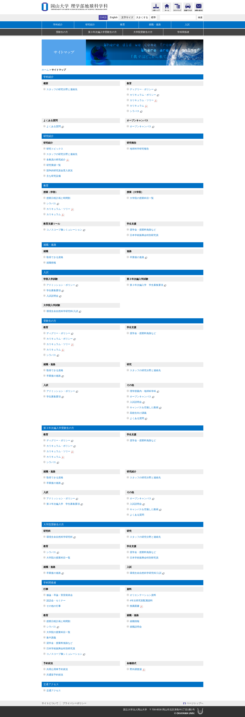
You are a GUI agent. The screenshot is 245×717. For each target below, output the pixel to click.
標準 (153, 17)
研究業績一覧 (53, 165)
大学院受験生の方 (142, 32)
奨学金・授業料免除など (143, 229)
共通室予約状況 (54, 674)
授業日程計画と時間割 (58, 198)
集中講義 (51, 637)
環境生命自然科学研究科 (61, 537)
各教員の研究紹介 (57, 160)
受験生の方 (62, 32)
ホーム (45, 70)
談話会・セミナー (56, 600)
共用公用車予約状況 (57, 669)
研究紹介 (90, 24)
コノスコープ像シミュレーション (66, 230)
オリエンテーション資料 (143, 595)
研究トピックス (54, 148)
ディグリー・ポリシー (143, 89)
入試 (187, 24)
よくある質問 (55, 126)
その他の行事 (53, 606)
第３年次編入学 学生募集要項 (148, 285)
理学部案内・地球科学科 (145, 391)
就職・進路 (155, 24)
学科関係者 (183, 32)
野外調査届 (137, 669)
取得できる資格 (54, 257)
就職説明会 (136, 626)
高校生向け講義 (138, 413)
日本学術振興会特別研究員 (144, 235)
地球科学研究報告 (139, 148)
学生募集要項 (55, 290)
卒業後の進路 (139, 257)
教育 (122, 24)
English (114, 17)
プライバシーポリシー (74, 703)
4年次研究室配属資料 (141, 600)
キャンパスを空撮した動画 (146, 407)
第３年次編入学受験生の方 (102, 32)
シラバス (136, 111)
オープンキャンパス (142, 126)
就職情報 (51, 262)
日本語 (103, 17)
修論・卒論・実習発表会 (59, 595)
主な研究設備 (53, 176)
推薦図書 (136, 606)
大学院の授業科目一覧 (142, 198)
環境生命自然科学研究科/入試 (64, 311)
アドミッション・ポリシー (62, 285)
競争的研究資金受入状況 (59, 170)
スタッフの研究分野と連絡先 (61, 89)
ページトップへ (195, 703)
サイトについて (50, 703)
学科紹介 (58, 24)
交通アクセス (53, 690)
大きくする (142, 17)
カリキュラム (139, 106)
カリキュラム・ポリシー (145, 95)
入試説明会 (54, 296)
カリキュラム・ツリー (143, 100)
